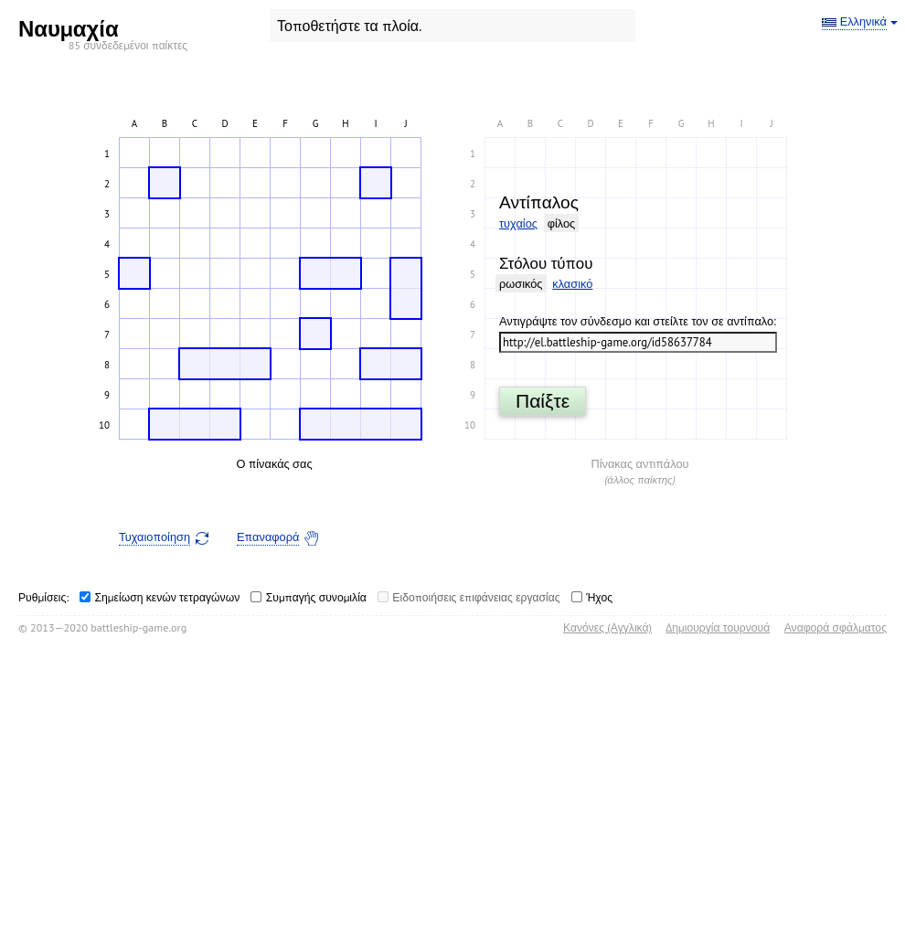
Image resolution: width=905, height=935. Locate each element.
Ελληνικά (863, 22)
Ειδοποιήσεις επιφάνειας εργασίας (475, 597)
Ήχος (599, 597)
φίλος (562, 223)
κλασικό (572, 284)
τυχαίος (518, 223)
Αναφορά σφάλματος (835, 627)
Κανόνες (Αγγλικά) (607, 627)
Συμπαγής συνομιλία (316, 597)
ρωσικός (521, 284)
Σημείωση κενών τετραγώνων (167, 597)
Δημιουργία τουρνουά (717, 627)
